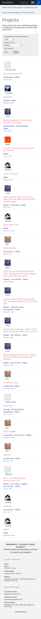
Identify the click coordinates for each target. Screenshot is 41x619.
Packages (6, 409)
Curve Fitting (15, 205)
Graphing (6, 101)
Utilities (17, 77)
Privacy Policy (20, 612)
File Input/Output (22, 126)
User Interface (8, 252)
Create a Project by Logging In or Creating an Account (18, 12)
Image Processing (17, 307)
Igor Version (8, 48)
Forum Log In (24, 2)
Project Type (9, 42)
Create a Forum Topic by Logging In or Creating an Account (20, 7)
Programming (8, 77)
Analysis (6, 205)
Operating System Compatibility (16, 36)
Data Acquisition (9, 126)
